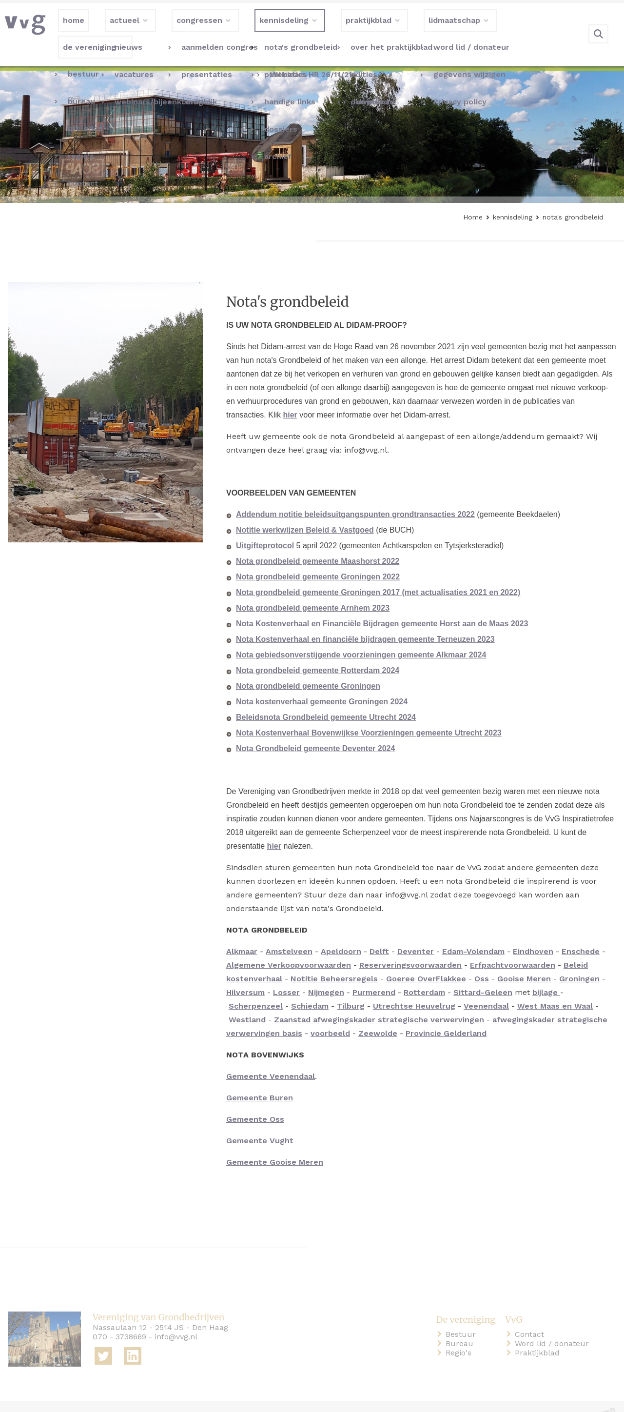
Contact (531, 1314)
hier (290, 395)
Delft (379, 931)
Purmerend (373, 972)
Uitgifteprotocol (265, 525)
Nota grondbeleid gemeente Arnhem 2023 (313, 588)
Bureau (461, 1323)
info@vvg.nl (176, 1316)
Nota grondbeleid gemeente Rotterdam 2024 (317, 650)
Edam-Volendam (473, 931)
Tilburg (351, 986)
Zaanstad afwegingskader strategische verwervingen (379, 999)
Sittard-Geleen (482, 972)
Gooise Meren (524, 958)
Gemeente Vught (259, 1120)
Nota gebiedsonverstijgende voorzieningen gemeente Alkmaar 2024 (361, 635)
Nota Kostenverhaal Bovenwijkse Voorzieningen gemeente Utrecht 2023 (369, 713)
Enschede (581, 931)
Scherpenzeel (256, 986)
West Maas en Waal (555, 986)
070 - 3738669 (119, 1316)
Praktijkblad (539, 1332)
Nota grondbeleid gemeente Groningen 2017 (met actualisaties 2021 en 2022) (378, 572)
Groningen (579, 958)
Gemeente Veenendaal (270, 1056)
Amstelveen (289, 931)
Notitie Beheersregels (334, 958)
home (20, 1396)
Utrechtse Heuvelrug (414, 986)
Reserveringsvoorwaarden (410, 945)
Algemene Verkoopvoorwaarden (288, 945)
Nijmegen (326, 972)
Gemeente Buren (259, 1077)
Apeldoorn (341, 931)
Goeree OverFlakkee (426, 958)
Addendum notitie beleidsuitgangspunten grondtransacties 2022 (355, 494)
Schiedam (310, 986)
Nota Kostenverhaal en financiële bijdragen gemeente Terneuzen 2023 (365, 619)
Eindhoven (533, 931)
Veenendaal (486, 986)
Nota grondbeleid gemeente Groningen (308, 666)
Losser (286, 972)
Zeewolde (377, 1013)
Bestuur (462, 1314)
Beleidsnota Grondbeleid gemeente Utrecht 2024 (326, 697)
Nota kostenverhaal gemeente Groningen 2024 (322, 681)
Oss (481, 958)
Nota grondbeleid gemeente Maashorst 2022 (317, 541)
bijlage (546, 972)
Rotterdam (424, 972)
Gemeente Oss (255, 1099)
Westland (247, 999)
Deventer (415, 931)
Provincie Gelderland (446, 1013)
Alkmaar (241, 931)
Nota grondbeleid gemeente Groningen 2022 (318, 557)
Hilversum (245, 972)
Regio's (460, 1332)
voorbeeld (330, 1013)
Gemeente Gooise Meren (274, 1142)
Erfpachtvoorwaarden (512, 945)
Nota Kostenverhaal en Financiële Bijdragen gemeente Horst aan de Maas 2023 (382, 603)
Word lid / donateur (554, 1323)
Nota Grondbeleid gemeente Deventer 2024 (315, 728)
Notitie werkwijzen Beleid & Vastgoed (305, 510)
